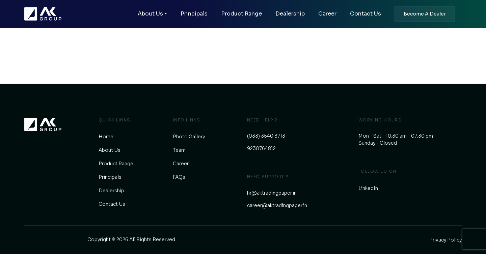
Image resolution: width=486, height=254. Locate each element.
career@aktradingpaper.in (277, 205)
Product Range (241, 13)
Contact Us (365, 13)
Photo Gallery (189, 137)
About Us (150, 13)
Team (179, 150)
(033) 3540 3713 (266, 136)
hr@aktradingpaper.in (272, 193)
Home (106, 137)
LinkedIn (368, 188)
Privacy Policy (445, 240)
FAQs (179, 177)
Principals (194, 13)
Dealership (290, 13)
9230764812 (261, 148)
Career (327, 13)
